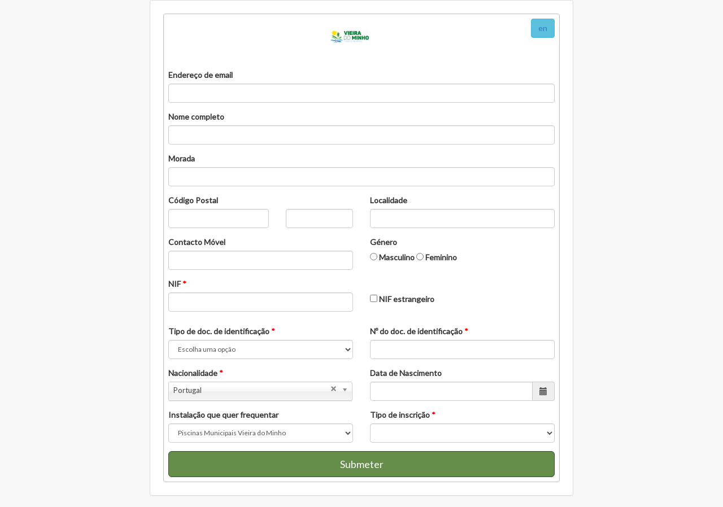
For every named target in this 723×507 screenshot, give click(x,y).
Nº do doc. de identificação (419, 331)
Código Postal (193, 200)
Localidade (388, 200)
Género (383, 242)
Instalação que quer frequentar (223, 414)
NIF (177, 284)
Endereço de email (200, 75)
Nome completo (196, 116)
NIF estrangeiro (402, 299)
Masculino (392, 257)
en (542, 28)
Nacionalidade (195, 373)
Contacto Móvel (196, 242)
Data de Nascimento (406, 373)
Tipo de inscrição (402, 414)
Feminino (436, 257)
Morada (181, 158)
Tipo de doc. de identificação (221, 331)
